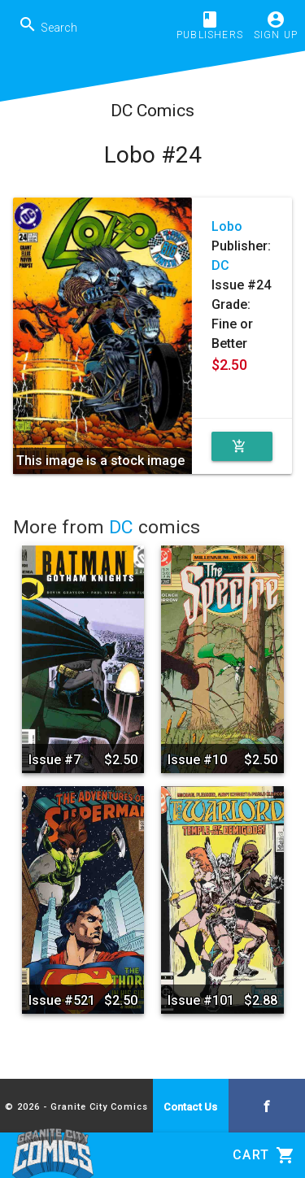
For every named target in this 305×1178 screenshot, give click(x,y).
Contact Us (190, 1107)
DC (220, 265)
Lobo (226, 226)
